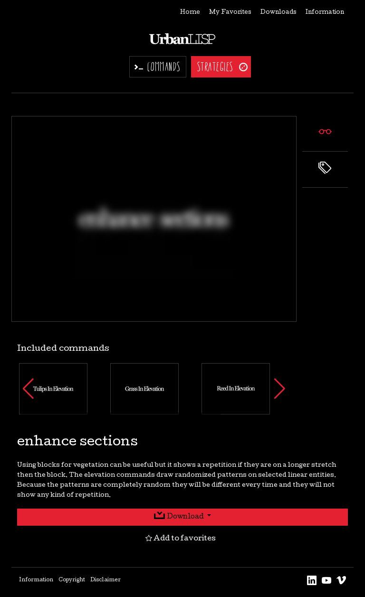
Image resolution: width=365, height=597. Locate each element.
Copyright (71, 580)
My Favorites (230, 13)
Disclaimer (105, 580)
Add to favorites (180, 539)
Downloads (278, 13)
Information (325, 13)
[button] (28, 388)
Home (190, 13)
